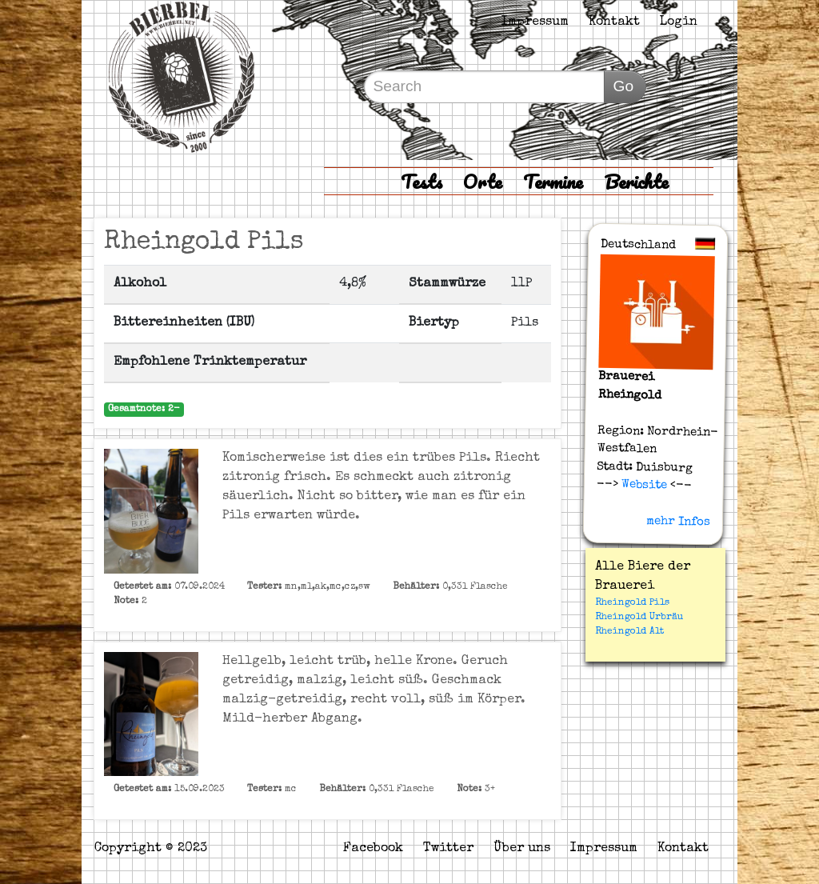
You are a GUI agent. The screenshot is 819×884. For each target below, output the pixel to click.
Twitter (448, 848)
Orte (482, 181)
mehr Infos (677, 521)
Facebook (373, 848)
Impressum (535, 22)
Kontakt (614, 22)
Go (623, 86)
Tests (421, 181)
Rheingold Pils (632, 603)
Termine (553, 181)
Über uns (521, 848)
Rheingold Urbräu (639, 617)
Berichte (636, 181)
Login (678, 22)
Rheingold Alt (629, 632)
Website (641, 484)
